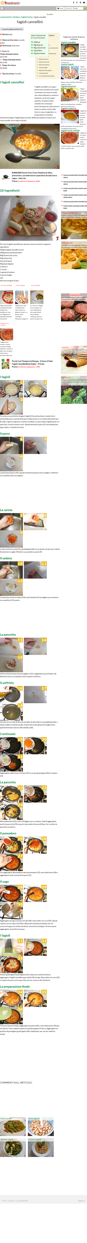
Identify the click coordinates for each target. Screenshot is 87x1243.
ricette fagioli (33, 1119)
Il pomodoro (8, 833)
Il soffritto (7, 683)
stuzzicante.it (6, 17)
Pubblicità (81, 1201)
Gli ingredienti (10, 190)
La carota (6, 510)
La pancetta (8, 634)
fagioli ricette (26, 17)
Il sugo (4, 881)
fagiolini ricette (6, 1140)
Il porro (5, 433)
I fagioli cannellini (12, 82)
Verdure (16, 17)
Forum (60, 8)
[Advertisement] (23, 14)
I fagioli (5, 377)
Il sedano (6, 558)
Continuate (8, 734)
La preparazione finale (15, 986)
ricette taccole (6, 1119)
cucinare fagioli (34, 1140)
